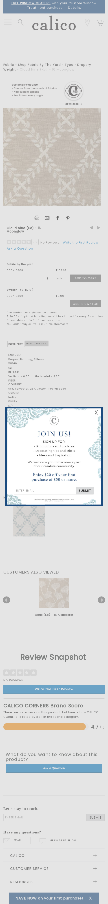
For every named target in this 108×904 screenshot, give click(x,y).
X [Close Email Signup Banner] (96, 413)
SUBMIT (85, 490)
